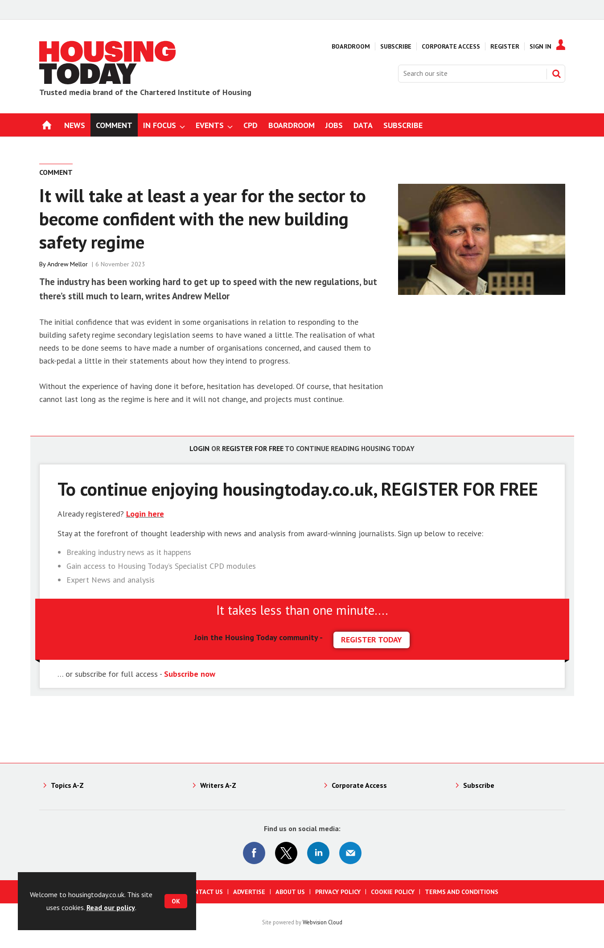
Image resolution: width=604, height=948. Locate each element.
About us (290, 892)
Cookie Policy (393, 892)
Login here (145, 514)
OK (176, 901)
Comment (56, 172)
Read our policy (110, 907)
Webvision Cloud (322, 922)
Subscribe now (189, 674)
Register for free (253, 448)
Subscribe (395, 46)
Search (556, 73)
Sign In (540, 46)
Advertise (249, 892)
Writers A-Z (218, 785)
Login (199, 448)
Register (504, 46)
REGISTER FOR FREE (459, 489)
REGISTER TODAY (371, 639)
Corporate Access (451, 46)
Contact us (204, 892)
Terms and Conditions (461, 892)
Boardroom (351, 46)
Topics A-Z (67, 785)
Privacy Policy (338, 892)
